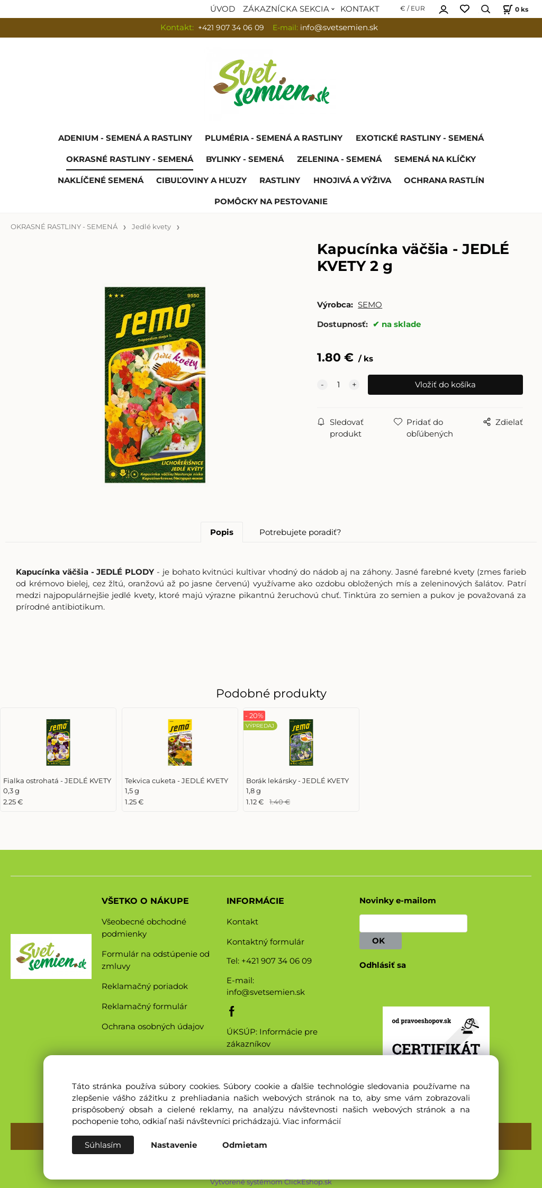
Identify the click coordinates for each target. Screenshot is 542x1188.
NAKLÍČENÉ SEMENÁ (100, 180)
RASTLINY (279, 180)
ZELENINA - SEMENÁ (339, 159)
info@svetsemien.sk (266, 992)
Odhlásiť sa (382, 965)
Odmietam (244, 1145)
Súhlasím (103, 1145)
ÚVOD (222, 9)
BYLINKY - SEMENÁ (245, 159)
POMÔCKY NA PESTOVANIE (271, 201)
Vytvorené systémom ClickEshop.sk (271, 1182)
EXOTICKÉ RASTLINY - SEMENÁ (420, 138)
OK (380, 941)
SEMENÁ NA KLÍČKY (435, 159)
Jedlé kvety (151, 227)
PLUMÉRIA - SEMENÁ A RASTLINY (273, 138)
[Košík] (514, 9)
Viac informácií (312, 1121)
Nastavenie (174, 1145)
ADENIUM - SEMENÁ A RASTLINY (125, 138)
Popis (221, 532)
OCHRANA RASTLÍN (444, 180)
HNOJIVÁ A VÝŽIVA (352, 180)
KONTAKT (360, 9)
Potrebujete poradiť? (300, 532)
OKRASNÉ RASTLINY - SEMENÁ (129, 159)
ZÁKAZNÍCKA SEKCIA (286, 9)
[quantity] (338, 385)
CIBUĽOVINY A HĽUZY (201, 180)
